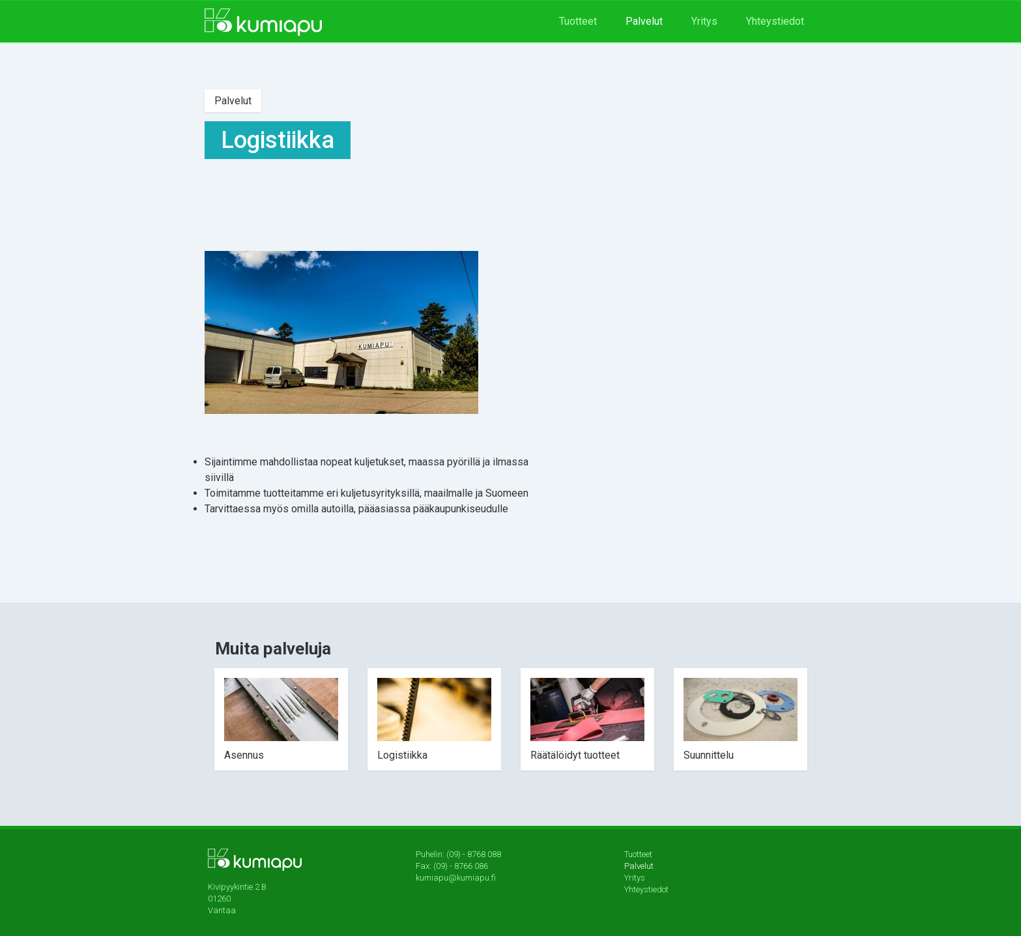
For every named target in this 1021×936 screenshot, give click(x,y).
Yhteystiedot (775, 21)
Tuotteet (578, 21)
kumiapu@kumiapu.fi (456, 878)
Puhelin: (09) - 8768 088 (458, 854)
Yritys (704, 21)
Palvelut (644, 21)
